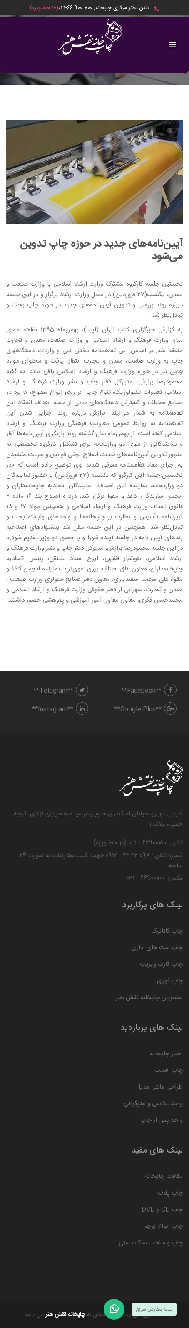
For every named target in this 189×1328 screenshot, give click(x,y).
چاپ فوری (170, 981)
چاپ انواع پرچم (163, 1226)
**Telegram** (60, 691)
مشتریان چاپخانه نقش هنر (149, 997)
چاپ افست (168, 1070)
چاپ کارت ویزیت (161, 964)
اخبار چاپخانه (166, 1054)
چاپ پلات (170, 1193)
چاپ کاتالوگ (167, 931)
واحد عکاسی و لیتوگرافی (153, 1103)
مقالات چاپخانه (164, 1176)
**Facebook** (149, 691)
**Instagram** (60, 709)
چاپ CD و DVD (162, 1210)
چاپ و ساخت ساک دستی (151, 1243)
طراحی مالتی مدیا (161, 1087)
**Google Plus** (145, 709)
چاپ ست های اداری (157, 948)
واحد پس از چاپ (161, 1120)
